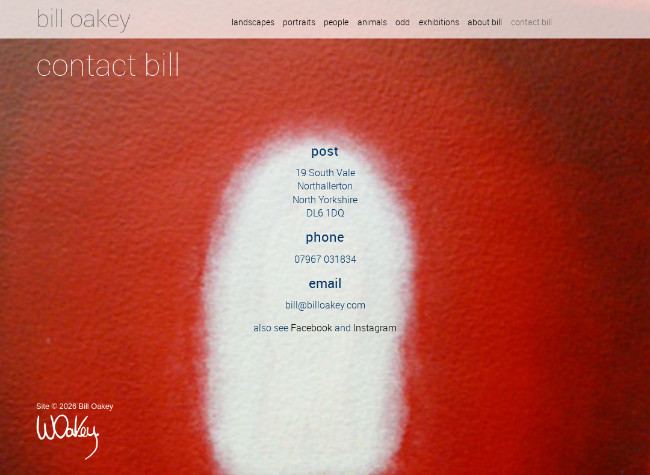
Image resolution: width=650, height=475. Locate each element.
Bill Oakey (83, 18)
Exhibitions (439, 23)
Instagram (375, 327)
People (336, 23)
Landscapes (253, 23)
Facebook (311, 327)
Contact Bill (531, 23)
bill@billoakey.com (325, 304)
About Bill (485, 23)
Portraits (299, 23)
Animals (372, 23)
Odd (402, 23)
